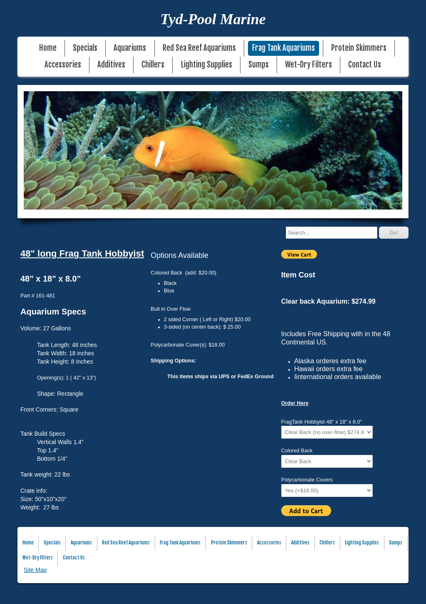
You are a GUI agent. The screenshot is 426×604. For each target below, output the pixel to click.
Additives (111, 65)
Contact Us (364, 65)
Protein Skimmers (358, 48)
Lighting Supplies (206, 65)
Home (48, 48)
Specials (85, 48)
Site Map (35, 570)
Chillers (152, 65)
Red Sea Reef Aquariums (199, 48)
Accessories (63, 65)
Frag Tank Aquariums (283, 48)
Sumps (258, 65)
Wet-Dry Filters (308, 65)
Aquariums (130, 48)
